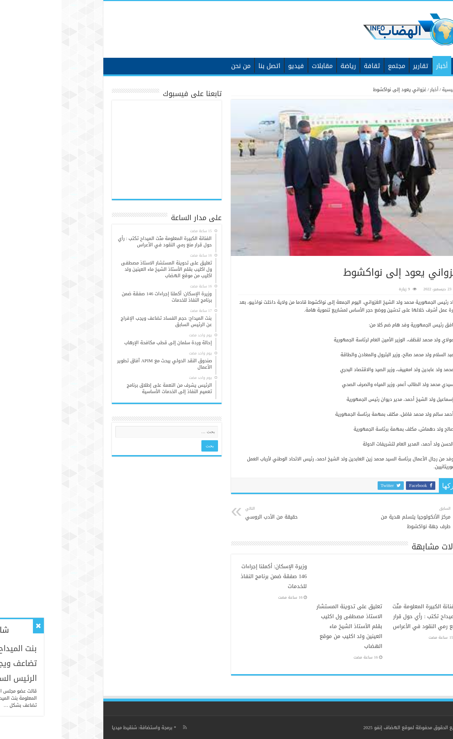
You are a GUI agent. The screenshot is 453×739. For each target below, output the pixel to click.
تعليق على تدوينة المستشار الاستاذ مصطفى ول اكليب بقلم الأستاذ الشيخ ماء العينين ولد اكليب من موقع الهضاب (288, 626)
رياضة (286, 66)
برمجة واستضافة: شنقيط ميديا (80, 727)
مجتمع (335, 66)
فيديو (234, 66)
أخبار (380, 66)
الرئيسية (399, 65)
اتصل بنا (208, 66)
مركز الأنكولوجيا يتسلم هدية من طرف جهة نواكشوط (352, 518)
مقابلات (260, 66)
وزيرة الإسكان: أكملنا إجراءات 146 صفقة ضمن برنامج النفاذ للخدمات (212, 576)
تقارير (359, 66)
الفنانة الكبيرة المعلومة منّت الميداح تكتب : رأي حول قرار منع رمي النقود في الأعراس (363, 616)
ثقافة (310, 66)
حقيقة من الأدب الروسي (220, 513)
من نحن (179, 66)
